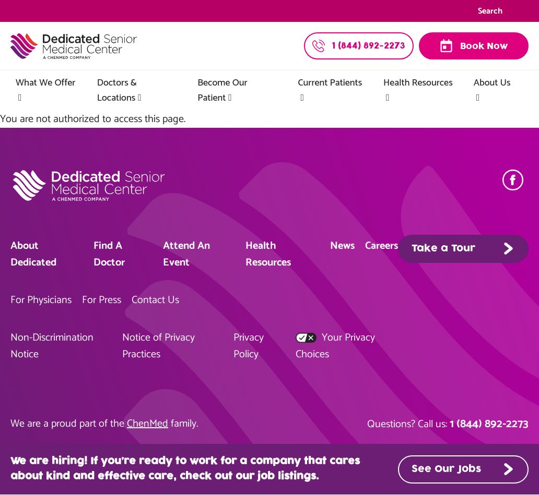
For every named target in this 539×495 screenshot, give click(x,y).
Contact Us (155, 300)
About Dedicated (33, 254)
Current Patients (330, 83)
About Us (492, 83)
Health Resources (418, 83)
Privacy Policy (248, 346)
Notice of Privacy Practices (158, 346)
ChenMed (147, 423)
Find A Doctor (109, 254)
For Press (101, 300)
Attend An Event (186, 254)
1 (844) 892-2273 (489, 424)
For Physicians (41, 300)
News (342, 246)
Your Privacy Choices (335, 346)
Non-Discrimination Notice (51, 346)
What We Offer (45, 83)
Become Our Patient (222, 90)
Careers (381, 246)
